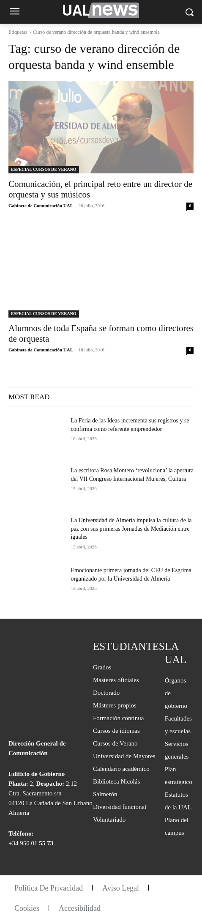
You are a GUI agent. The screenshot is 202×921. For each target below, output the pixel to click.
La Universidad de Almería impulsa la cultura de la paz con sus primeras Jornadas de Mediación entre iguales (131, 528)
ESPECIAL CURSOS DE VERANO (43, 169)
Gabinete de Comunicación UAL (40, 205)
